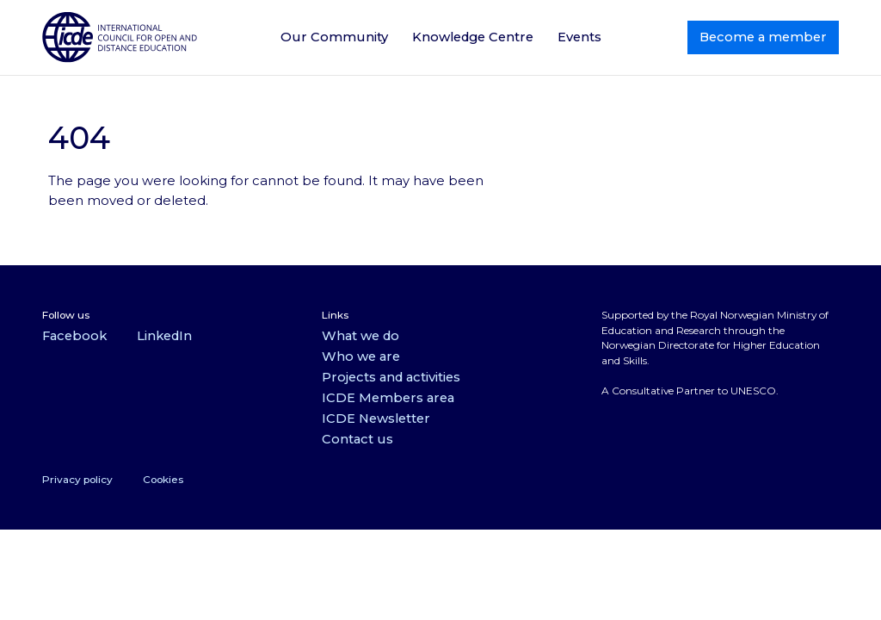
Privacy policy (77, 479)
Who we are (361, 356)
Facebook (74, 336)
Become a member (763, 37)
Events (579, 37)
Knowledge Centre (472, 37)
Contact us (357, 439)
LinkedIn (164, 336)
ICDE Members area (388, 398)
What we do (360, 336)
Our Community (334, 37)
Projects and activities (391, 377)
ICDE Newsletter (376, 418)
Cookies (163, 479)
